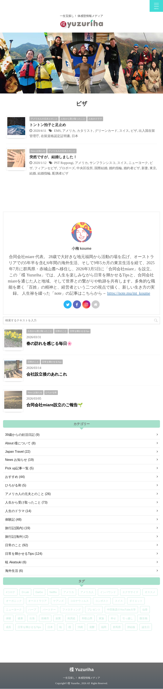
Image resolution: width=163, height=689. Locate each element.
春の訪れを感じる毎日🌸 (49, 343)
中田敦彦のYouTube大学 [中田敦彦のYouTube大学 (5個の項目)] (121, 609)
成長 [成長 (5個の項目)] (8, 627)
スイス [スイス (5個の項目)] (119, 600)
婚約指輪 (115, 168)
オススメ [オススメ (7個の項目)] (150, 592)
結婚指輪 (44, 173)
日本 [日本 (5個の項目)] (50, 627)
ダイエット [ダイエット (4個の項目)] (135, 600)
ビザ (134, 130)
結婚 (32, 173)
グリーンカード (106, 130)
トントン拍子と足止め (47, 125)
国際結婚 (100, 168)
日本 (75, 136)
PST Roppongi (63, 163)
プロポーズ (67, 168)
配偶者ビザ (60, 173)
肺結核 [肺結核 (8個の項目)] (131, 627)
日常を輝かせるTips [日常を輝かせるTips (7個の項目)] (29, 627)
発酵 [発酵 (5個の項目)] (92, 627)
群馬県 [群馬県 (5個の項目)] (117, 627)
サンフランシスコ (103, 163)
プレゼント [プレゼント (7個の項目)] (93, 609)
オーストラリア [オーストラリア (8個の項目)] (37, 600)
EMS (57, 130)
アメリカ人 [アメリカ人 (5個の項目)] (87, 592)
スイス (124, 130)
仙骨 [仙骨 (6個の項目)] (145, 609)
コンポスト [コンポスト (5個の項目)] (101, 600)
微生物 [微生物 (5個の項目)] (143, 618)
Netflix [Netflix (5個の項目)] (53, 592)
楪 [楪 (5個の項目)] (69, 627)
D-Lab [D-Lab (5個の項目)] (25, 592)
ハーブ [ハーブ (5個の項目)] (32, 609)
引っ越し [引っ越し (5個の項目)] (127, 618)
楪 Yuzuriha (81, 669)
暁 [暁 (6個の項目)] (60, 627)
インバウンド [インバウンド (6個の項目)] (108, 592)
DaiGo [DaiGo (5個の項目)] (39, 592)
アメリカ (68, 130)
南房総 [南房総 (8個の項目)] (71, 618)
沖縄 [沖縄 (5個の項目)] (80, 627)
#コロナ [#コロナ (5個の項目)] (10, 592)
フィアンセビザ (45, 168)
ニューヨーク (138, 163)
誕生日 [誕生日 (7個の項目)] (146, 627)
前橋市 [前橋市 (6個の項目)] (45, 618)
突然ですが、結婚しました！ (53, 157)
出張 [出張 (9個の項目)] (32, 618)
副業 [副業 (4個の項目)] (58, 618)
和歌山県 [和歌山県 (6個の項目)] (87, 618)
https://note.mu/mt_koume (128, 293)
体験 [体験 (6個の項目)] (8, 618)
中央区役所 (85, 168)
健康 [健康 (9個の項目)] (20, 618)
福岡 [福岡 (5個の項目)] (103, 627)
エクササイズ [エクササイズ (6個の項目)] (130, 592)
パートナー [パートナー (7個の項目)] (49, 609)
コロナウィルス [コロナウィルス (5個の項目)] (79, 600)
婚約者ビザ (132, 168)
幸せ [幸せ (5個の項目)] (113, 618)
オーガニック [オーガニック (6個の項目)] (14, 600)
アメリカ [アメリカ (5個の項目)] (68, 592)
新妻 (144, 168)
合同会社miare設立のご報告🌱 (54, 405)
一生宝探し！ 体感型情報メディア (81, 677)
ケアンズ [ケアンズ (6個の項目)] (58, 600)
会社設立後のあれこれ (46, 374)
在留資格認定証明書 (55, 136)
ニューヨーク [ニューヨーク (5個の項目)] (14, 609)
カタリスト (85, 130)
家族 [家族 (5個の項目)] (101, 618)
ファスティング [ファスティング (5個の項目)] (71, 609)
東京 (153, 168)
